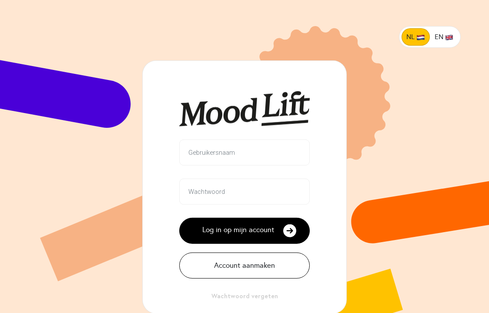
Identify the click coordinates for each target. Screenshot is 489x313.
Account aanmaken (244, 265)
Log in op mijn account (249, 230)
